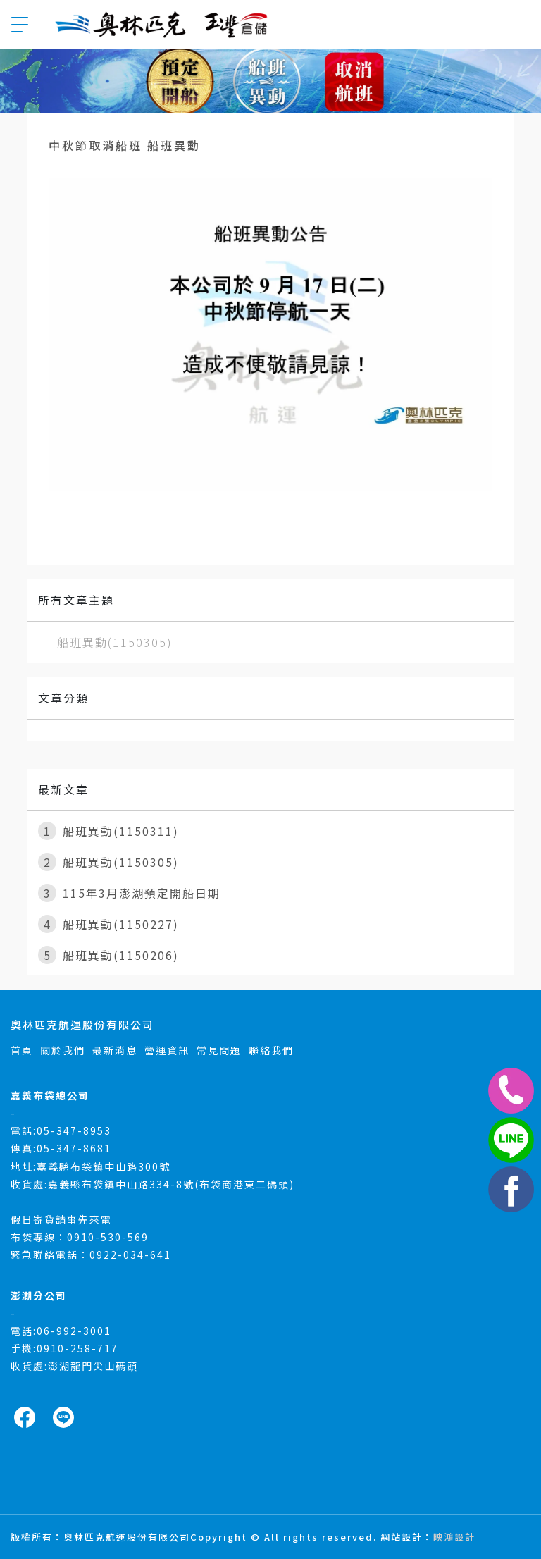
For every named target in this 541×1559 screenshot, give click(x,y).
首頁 (22, 1050)
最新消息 (114, 1050)
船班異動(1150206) (108, 955)
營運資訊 (166, 1050)
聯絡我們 (271, 1050)
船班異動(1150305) (115, 642)
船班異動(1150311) (108, 831)
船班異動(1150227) (108, 924)
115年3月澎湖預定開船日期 (129, 893)
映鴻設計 (454, 1536)
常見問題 (219, 1050)
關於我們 (62, 1050)
